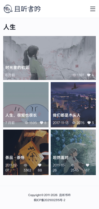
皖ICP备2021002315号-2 (49, 200)
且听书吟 (65, 195)
